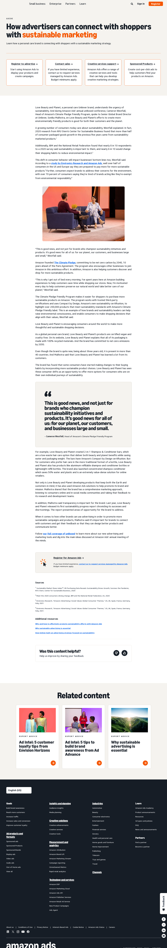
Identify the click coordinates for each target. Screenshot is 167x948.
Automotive (97, 808)
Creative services (56, 829)
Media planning (55, 812)
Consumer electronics (101, 816)
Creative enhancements (58, 825)
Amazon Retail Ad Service (59, 901)
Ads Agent (53, 910)
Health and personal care (102, 838)
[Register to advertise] (24, 64)
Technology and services (61, 879)
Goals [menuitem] (9, 803)
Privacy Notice (42, 927)
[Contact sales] (64, 64)
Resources (139, 816)
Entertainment (98, 821)
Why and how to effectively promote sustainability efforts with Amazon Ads (68, 624)
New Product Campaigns (59, 906)
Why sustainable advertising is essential (53, 628)
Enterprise (55, 3)
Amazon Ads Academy (144, 808)
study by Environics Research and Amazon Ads (76, 163)
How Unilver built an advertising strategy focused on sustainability (65, 633)
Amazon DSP (54, 884)
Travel (94, 864)
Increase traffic (12, 816)
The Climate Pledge (65, 262)
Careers (112, 927)
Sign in (141, 3)
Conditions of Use (25, 927)
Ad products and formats (14, 835)
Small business (37, 3)
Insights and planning (60, 803)
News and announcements (146, 829)
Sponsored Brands (13, 850)
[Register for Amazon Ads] (69, 558)
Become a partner (142, 847)
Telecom (95, 855)
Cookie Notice (78, 927)
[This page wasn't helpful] (116, 653)
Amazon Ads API (56, 893)
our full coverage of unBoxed (59, 533)
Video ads (10, 858)
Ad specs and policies (143, 821)
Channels (97, 872)
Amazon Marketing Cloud (59, 888)
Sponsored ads (12, 841)
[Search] (132, 4)
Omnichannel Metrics (57, 867)
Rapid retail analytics (57, 871)
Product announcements (145, 812)
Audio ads (10, 863)
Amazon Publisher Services (60, 897)
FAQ (137, 825)
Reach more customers (15, 812)
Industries (97, 803)
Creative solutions (58, 820)
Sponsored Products (14, 846)
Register (155, 3)
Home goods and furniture (103, 842)
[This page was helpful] (124, 653)
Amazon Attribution (57, 850)
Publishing (96, 851)
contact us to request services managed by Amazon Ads (103, 564)
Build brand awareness (15, 808)
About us (10, 927)
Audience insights (56, 808)
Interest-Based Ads (60, 927)
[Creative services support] (103, 64)
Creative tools (55, 834)
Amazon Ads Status (96, 927)
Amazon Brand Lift (56, 854)
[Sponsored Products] (142, 64)
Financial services (99, 829)
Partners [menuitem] (140, 837)
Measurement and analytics (58, 844)
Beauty (95, 812)
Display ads (10, 854)
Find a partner (141, 842)
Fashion (95, 825)
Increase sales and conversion (18, 821)
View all (9, 871)
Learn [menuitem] (138, 803)
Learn (82, 3)
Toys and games (99, 859)
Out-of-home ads (13, 867)
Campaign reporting (57, 863)
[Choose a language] (19, 790)
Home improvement (100, 847)
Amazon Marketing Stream (60, 858)
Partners (70, 3)
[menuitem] (19, 857)
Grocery (95, 834)
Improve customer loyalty (16, 825)
